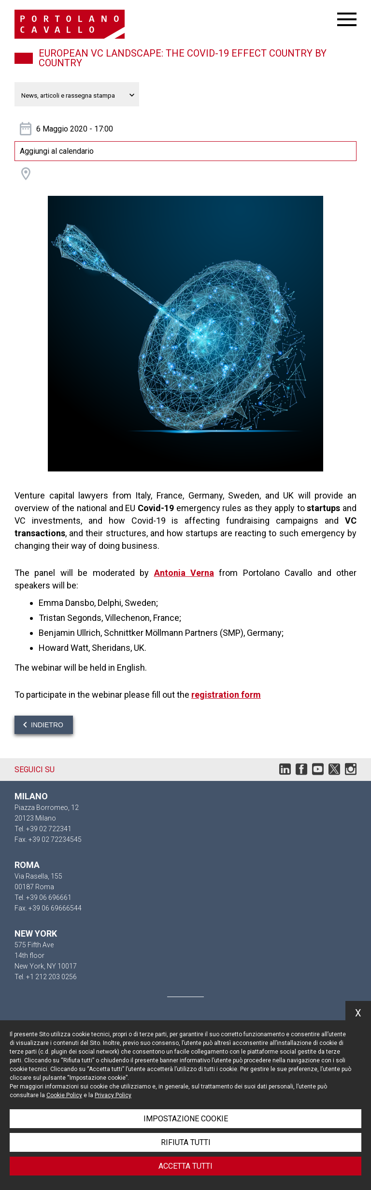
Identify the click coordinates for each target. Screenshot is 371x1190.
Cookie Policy (64, 1095)
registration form (226, 695)
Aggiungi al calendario (57, 151)
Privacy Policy (113, 1095)
